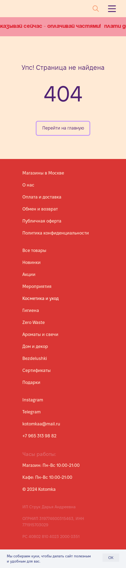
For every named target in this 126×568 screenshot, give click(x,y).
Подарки (31, 382)
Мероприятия (37, 286)
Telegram (31, 412)
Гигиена (30, 310)
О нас (28, 185)
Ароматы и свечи (40, 334)
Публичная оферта (41, 221)
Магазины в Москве (43, 173)
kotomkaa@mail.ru (41, 424)
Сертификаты (36, 370)
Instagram (32, 400)
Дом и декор (35, 346)
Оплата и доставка (41, 197)
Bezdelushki (34, 358)
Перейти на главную (63, 128)
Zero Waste (33, 322)
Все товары (34, 250)
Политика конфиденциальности (55, 233)
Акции (28, 274)
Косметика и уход (40, 298)
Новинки (31, 262)
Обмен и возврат (40, 209)
